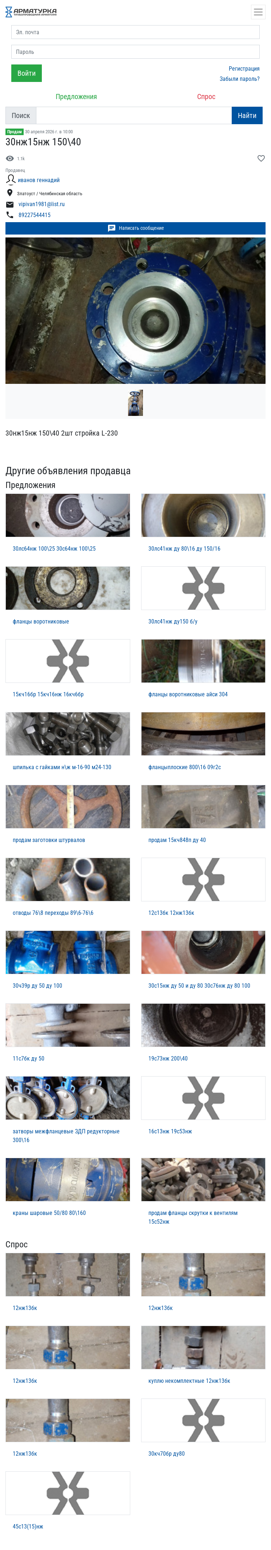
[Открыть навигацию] (258, 12)
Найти (247, 115)
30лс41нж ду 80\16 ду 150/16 (184, 548)
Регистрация (244, 68)
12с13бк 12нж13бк (171, 912)
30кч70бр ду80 (166, 1453)
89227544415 (35, 215)
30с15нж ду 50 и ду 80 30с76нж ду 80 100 (199, 985)
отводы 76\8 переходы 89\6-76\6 (53, 912)
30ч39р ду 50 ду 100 (37, 985)
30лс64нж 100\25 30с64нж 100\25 (54, 548)
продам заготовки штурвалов (49, 840)
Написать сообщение (135, 228)
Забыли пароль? (240, 78)
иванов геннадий (39, 180)
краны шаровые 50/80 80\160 (49, 1212)
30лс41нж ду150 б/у (173, 621)
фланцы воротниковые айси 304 (188, 694)
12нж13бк (25, 1308)
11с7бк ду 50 (28, 1058)
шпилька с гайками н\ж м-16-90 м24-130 (62, 767)
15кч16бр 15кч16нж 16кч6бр (48, 694)
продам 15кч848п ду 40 (177, 840)
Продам (14, 131)
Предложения (76, 96)
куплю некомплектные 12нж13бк (189, 1380)
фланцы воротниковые (41, 621)
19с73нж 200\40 (168, 1058)
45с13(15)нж (28, 1526)
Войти (26, 73)
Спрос (206, 96)
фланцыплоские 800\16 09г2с (184, 767)
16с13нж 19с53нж (170, 1131)
